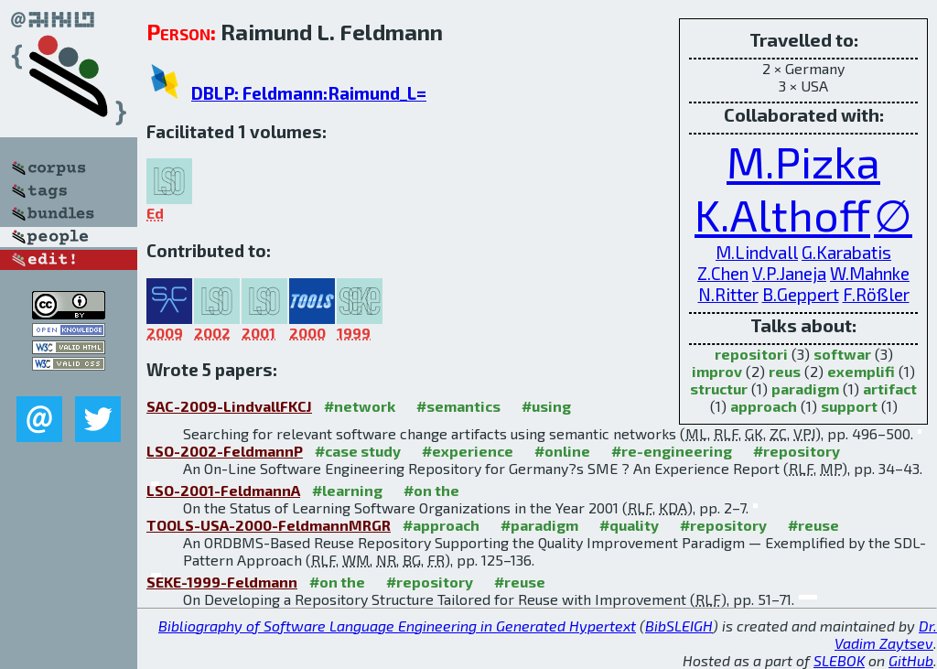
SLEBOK (839, 660)
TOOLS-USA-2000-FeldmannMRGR (268, 525)
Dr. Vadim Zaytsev (886, 634)
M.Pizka (803, 161)
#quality (629, 525)
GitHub (911, 660)
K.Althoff (782, 214)
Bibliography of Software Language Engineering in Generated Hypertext (397, 625)
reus (785, 371)
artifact (890, 388)
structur (719, 388)
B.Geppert (800, 294)
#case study (358, 450)
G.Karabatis (846, 252)
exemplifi (861, 371)
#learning (347, 490)
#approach (441, 525)
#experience (467, 450)
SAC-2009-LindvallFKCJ (229, 406)
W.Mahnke (870, 273)
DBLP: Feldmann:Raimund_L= (308, 92)
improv (717, 371)
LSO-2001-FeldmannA (223, 490)
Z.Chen (723, 273)
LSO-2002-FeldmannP (224, 450)
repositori (751, 353)
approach (763, 406)
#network (359, 406)
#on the (431, 490)
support (849, 406)
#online (562, 450)
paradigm (805, 388)
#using (546, 406)
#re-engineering (671, 450)
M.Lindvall (757, 252)
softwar (842, 353)
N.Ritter (728, 294)
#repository (796, 450)
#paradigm (539, 525)
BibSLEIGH (679, 625)
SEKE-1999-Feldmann (221, 581)
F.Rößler (876, 294)
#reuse (813, 525)
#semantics (458, 406)
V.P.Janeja (789, 273)
